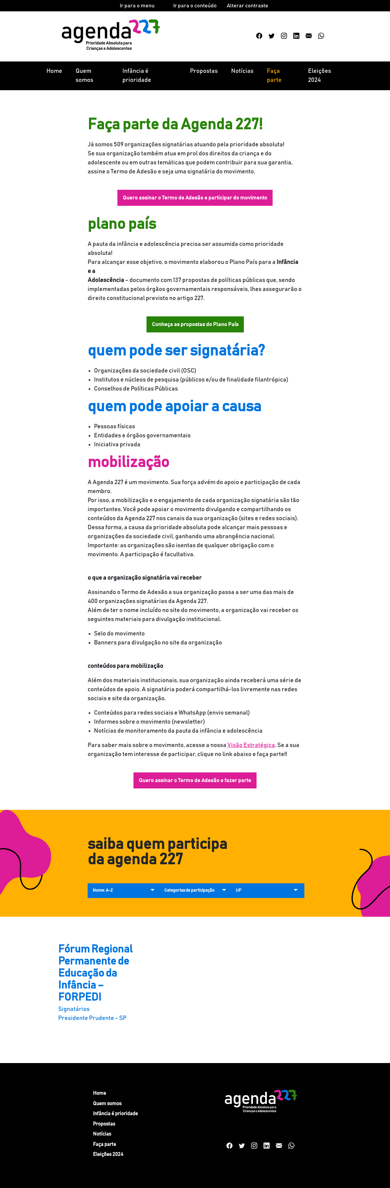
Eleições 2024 (319, 75)
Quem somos (84, 75)
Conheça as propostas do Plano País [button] (195, 324)
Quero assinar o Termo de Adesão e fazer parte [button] (195, 780)
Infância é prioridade (136, 75)
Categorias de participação (189, 890)
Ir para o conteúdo (195, 5)
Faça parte (274, 75)
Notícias (242, 71)
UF (238, 890)
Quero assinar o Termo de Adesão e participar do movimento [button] (195, 197)
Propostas (204, 71)
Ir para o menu (137, 5)
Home (54, 71)
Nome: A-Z (103, 890)
